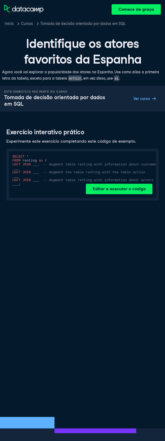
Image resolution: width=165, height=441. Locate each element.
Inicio (9, 23)
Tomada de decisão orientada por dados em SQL (82, 23)
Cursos (27, 23)
